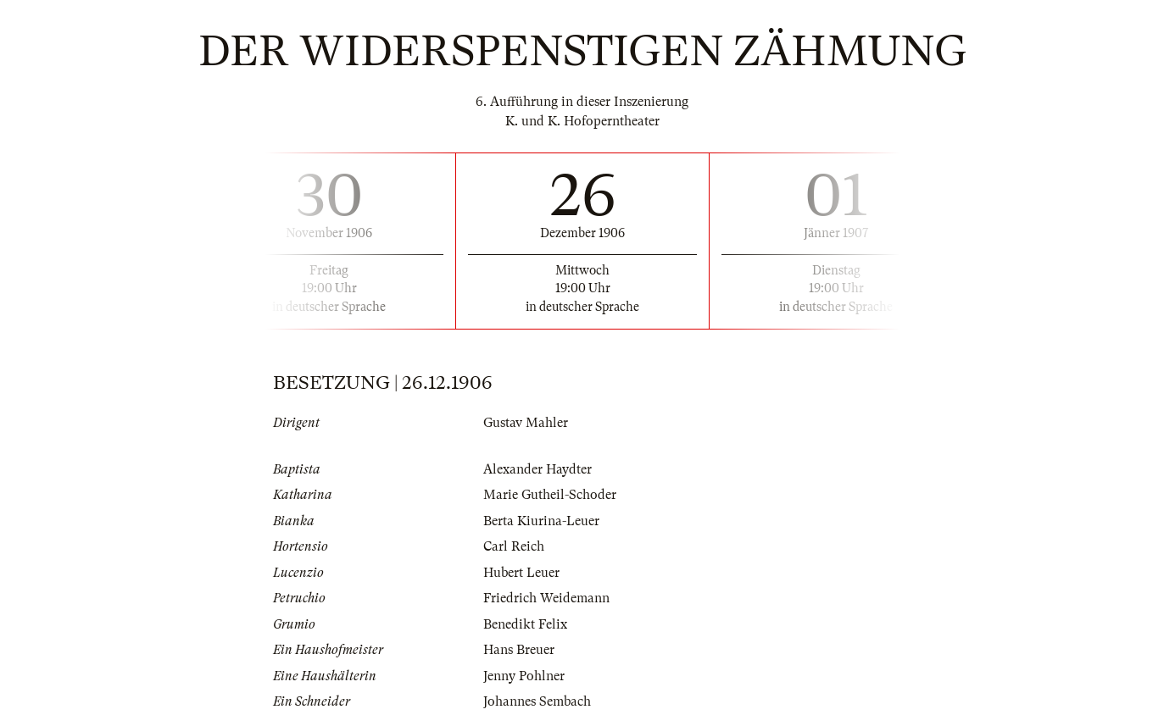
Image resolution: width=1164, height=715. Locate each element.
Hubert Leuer (521, 572)
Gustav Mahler (525, 422)
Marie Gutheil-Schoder (549, 494)
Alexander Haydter (537, 469)
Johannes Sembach (537, 701)
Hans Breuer (518, 649)
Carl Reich (513, 546)
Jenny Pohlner (524, 676)
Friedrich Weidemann (546, 598)
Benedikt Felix (525, 624)
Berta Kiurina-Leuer (541, 521)
